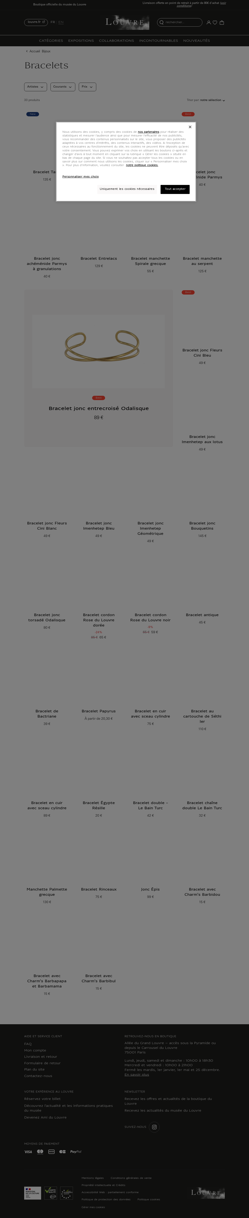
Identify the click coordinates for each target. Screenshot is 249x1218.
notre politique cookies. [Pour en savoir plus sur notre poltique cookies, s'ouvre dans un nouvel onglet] (142, 165)
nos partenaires (148, 132)
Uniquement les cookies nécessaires (127, 189)
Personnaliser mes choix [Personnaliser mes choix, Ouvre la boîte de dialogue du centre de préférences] (80, 177)
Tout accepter (175, 189)
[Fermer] (190, 127)
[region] (126, 161)
